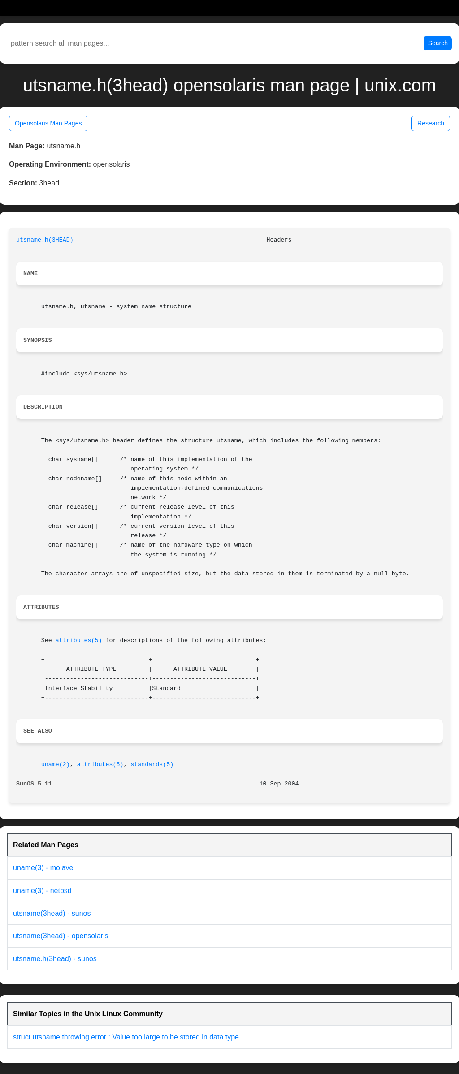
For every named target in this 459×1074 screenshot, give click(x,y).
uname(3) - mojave (43, 867)
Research (430, 123)
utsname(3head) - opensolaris (60, 936)
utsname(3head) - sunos (52, 913)
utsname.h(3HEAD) (45, 240)
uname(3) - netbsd (42, 890)
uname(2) (55, 764)
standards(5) (151, 764)
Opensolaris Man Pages (48, 123)
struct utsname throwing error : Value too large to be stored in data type (126, 1037)
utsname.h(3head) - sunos (55, 958)
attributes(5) (79, 640)
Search (438, 43)
